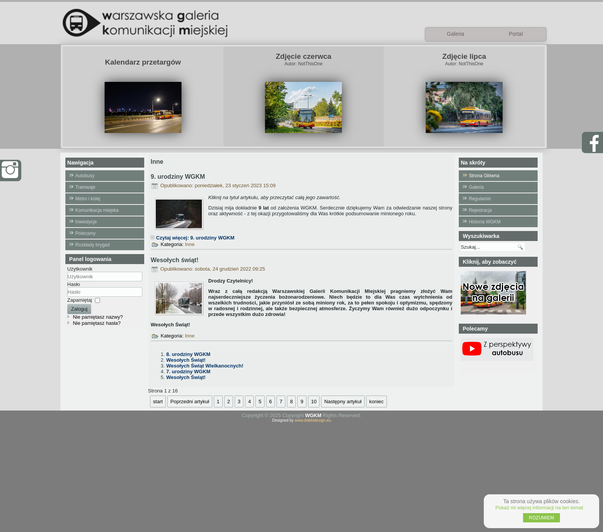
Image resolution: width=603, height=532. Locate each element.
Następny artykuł (342, 401)
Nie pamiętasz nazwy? (98, 317)
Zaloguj (79, 309)
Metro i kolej (87, 198)
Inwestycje (86, 221)
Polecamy (85, 233)
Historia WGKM (485, 221)
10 (313, 401)
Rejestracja (480, 210)
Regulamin (480, 198)
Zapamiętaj (79, 300)
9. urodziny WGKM (178, 176)
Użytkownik (80, 269)
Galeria (476, 187)
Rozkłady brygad (92, 245)
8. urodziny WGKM (188, 354)
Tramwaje (85, 187)
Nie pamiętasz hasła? (96, 323)
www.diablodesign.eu (313, 420)
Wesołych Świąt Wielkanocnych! (204, 366)
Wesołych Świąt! (185, 360)
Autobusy (85, 175)
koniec (376, 401)
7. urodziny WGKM (188, 371)
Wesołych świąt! (174, 260)
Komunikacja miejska (97, 210)
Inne (190, 244)
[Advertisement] (301, 476)
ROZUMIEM (541, 517)
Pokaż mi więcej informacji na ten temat (539, 507)
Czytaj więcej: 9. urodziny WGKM (195, 238)
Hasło (73, 284)
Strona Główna (484, 175)
